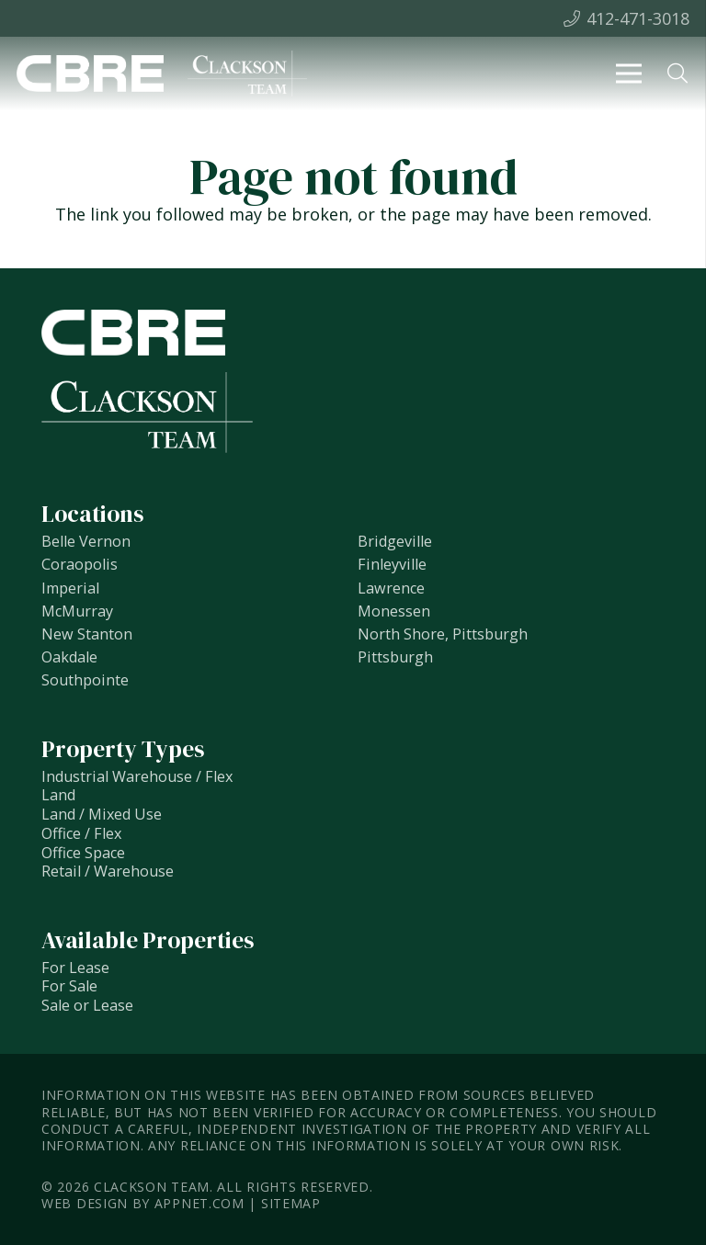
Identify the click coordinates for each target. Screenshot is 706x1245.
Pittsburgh (395, 657)
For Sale (69, 986)
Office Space (83, 853)
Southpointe (85, 680)
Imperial (70, 588)
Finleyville (392, 564)
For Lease (75, 967)
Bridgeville (395, 541)
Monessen (394, 611)
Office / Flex (81, 833)
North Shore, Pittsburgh (443, 634)
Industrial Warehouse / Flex (137, 776)
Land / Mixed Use (101, 814)
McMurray (77, 611)
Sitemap (291, 1203)
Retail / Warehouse (107, 871)
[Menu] (629, 73)
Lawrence (391, 588)
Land (58, 795)
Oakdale (69, 657)
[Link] (90, 73)
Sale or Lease (87, 1005)
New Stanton (86, 634)
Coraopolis (79, 564)
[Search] (677, 73)
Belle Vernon (86, 541)
